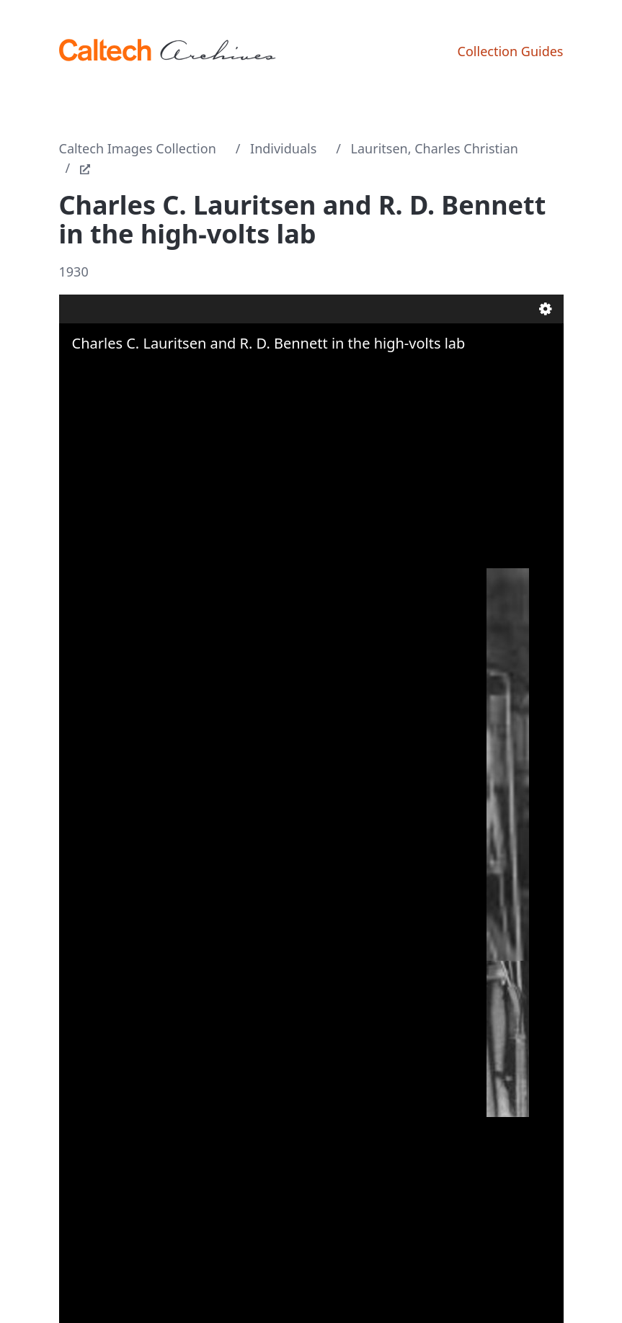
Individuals (283, 148)
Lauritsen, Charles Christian (434, 148)
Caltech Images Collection (137, 148)
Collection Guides (511, 51)
